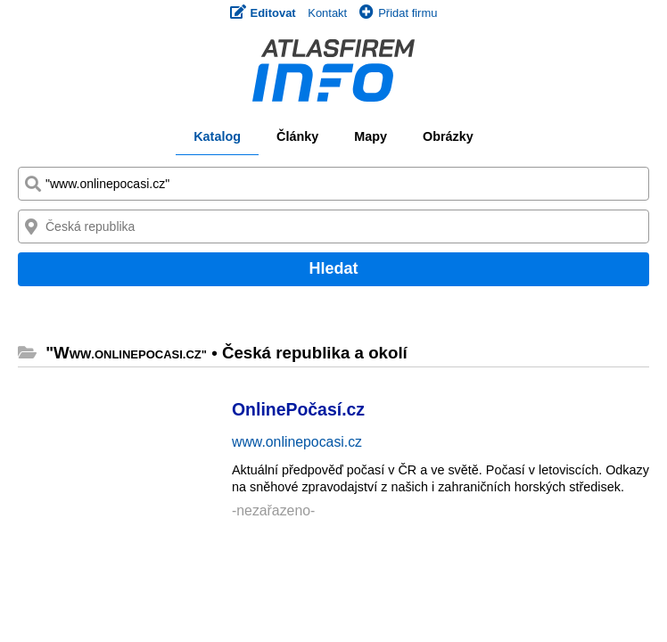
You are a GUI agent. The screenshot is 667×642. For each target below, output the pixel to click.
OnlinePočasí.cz (298, 409)
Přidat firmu (398, 13)
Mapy (370, 136)
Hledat (333, 268)
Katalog (217, 136)
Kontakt (327, 13)
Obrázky (448, 136)
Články (297, 136)
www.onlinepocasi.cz (297, 441)
